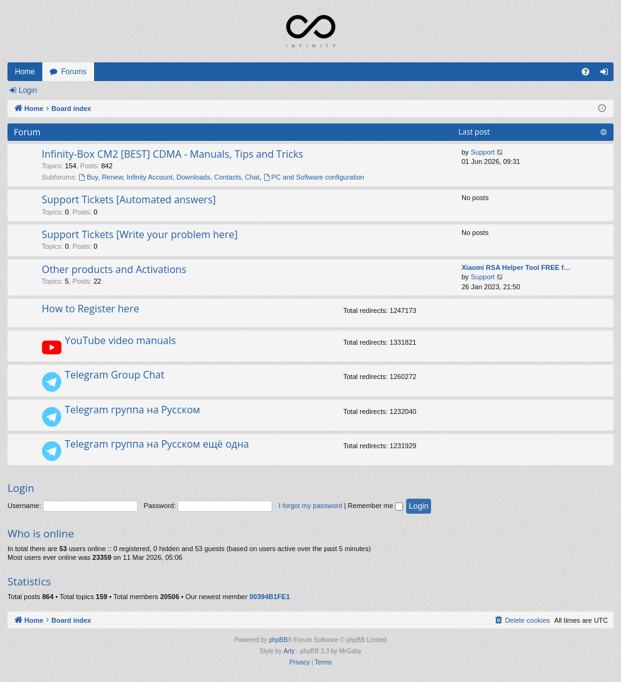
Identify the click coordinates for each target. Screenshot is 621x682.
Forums (74, 71)
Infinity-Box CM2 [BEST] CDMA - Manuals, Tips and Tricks (172, 154)
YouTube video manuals (120, 340)
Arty (289, 651)
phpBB (278, 639)
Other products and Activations (114, 269)
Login (28, 90)
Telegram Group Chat (114, 375)
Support (483, 152)
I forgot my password (310, 505)
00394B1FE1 (269, 596)
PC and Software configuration (313, 177)
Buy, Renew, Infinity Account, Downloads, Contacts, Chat (168, 177)
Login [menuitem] (607, 74)
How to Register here (90, 308)
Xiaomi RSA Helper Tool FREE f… (516, 267)
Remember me (375, 505)
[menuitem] (585, 71)
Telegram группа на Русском (132, 409)
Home (25, 71)
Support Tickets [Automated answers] (129, 199)
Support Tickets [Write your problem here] (139, 234)
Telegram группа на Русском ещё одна (157, 444)
